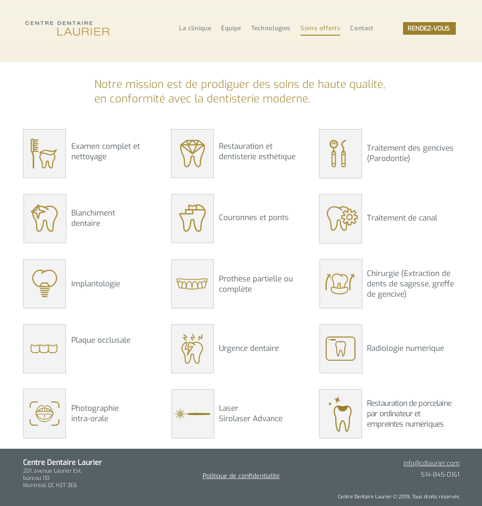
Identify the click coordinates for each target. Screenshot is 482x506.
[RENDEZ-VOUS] (429, 28)
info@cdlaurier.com (431, 463)
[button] (44, 153)
